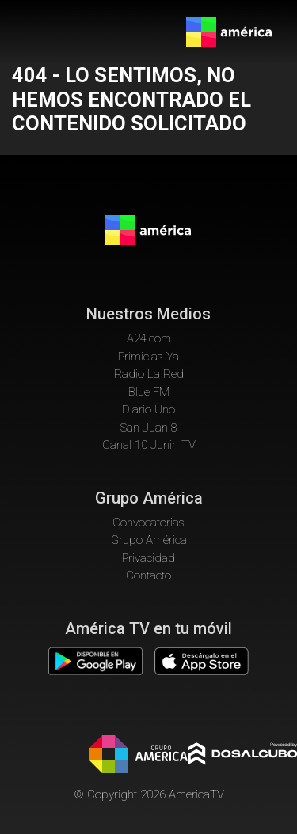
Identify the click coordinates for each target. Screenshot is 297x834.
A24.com (149, 338)
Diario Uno (148, 409)
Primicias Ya (148, 356)
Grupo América (149, 540)
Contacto (148, 575)
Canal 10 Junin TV (149, 445)
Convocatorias (148, 522)
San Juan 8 (148, 428)
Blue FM (148, 392)
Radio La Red (149, 374)
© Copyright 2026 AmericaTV (149, 794)
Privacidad (148, 558)
